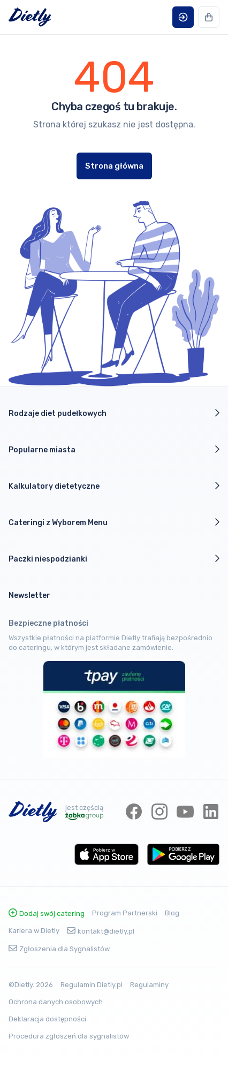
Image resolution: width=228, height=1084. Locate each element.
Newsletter (29, 595)
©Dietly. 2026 (31, 985)
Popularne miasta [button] (114, 449)
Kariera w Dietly (34, 931)
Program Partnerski (124, 913)
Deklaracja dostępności (47, 1019)
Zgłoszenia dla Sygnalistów (59, 949)
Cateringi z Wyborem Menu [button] (114, 522)
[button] (183, 17)
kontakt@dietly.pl (100, 931)
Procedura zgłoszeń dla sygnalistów (69, 1036)
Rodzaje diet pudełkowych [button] (114, 413)
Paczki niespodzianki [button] (114, 559)
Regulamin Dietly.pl (91, 985)
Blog (172, 913)
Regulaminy (149, 985)
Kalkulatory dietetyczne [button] (114, 486)
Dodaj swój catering (47, 913)
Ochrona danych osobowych (56, 1002)
